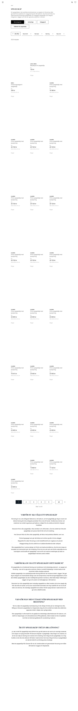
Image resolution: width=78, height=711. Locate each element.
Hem (12, 5)
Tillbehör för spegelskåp (20, 26)
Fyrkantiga (30, 22)
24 (59, 502)
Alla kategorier (17, 22)
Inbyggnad (43, 22)
